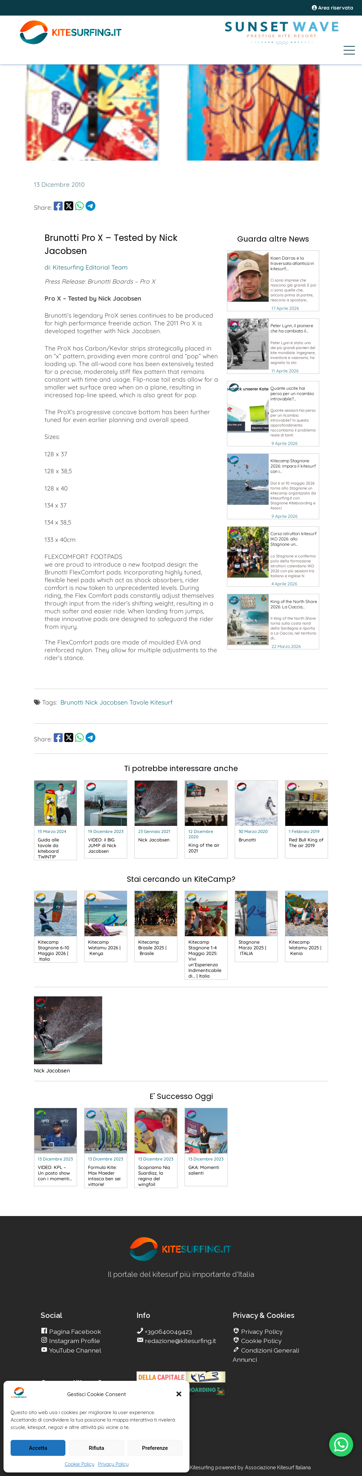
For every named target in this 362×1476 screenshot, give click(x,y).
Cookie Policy (79, 1464)
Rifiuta (96, 1448)
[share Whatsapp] (79, 207)
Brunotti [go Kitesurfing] (71, 702)
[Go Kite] (71, 43)
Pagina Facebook (74, 1331)
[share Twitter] (68, 207)
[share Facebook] (58, 207)
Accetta (38, 1448)
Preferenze (155, 1448)
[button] (178, 1393)
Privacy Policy (113, 1464)
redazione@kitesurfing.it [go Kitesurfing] (180, 1340)
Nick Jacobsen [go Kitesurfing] (106, 702)
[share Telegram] (90, 207)
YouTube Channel (74, 1350)
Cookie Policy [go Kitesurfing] (261, 1340)
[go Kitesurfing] (273, 280)
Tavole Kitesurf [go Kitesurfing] (151, 702)
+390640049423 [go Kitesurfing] (168, 1331)
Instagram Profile (74, 1340)
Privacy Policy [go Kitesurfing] (261, 1331)
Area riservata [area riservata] (332, 8)
